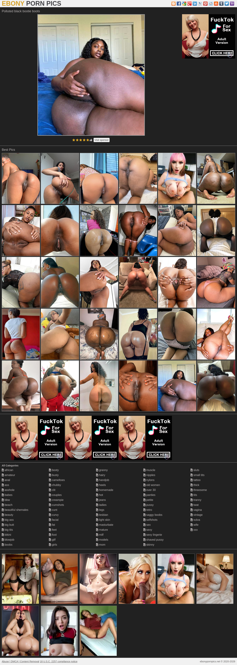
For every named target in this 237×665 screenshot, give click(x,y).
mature (102, 529)
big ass (8, 519)
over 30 (149, 489)
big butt (8, 524)
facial (53, 519)
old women (151, 484)
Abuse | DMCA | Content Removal (20, 661)
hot (99, 494)
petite (148, 499)
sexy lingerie (152, 534)
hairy (100, 475)
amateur (8, 475)
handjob (102, 480)
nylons (149, 480)
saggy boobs (152, 514)
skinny (148, 544)
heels (101, 484)
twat (195, 504)
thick (195, 484)
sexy (147, 529)
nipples (149, 475)
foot (53, 534)
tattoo (195, 480)
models (102, 539)
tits (194, 494)
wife (195, 524)
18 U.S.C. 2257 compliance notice (58, 661)
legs (100, 509)
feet (53, 529)
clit (52, 489)
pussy (148, 504)
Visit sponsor (101, 140)
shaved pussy (153, 539)
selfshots (150, 519)
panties (149, 494)
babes (7, 494)
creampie (56, 499)
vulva (195, 519)
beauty (7, 514)
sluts (195, 470)
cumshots (56, 504)
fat (52, 524)
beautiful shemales (15, 509)
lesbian (102, 514)
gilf (52, 539)
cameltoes (57, 480)
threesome (199, 489)
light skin (103, 519)
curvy (54, 514)
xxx (194, 529)
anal (6, 480)
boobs (7, 544)
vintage (197, 514)
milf (99, 534)
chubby (55, 484)
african (7, 470)
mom (100, 544)
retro (147, 509)
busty (54, 475)
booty (54, 470)
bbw (6, 499)
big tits (7, 529)
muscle (149, 470)
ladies (101, 504)
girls (53, 544)
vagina (196, 509)
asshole (8, 489)
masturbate (104, 524)
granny (102, 470)
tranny (196, 499)
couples (55, 494)
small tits (198, 475)
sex (147, 524)
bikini (6, 534)
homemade (104, 489)
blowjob (8, 539)
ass (5, 484)
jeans (101, 499)
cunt (53, 509)
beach (7, 504)
